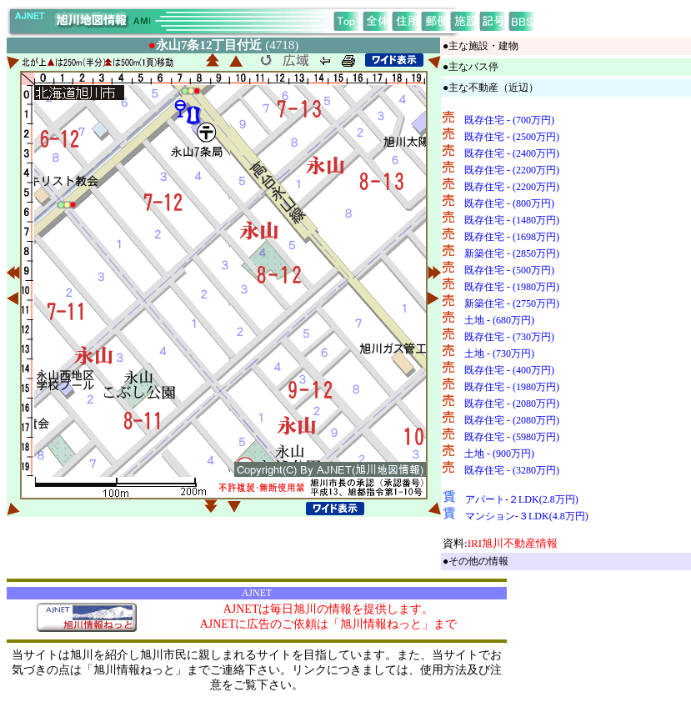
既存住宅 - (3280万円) (511, 470)
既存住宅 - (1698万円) (511, 237)
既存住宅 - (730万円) (509, 337)
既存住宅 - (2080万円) (511, 403)
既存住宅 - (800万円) (509, 203)
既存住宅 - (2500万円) (511, 137)
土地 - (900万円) (499, 453)
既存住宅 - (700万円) (509, 120)
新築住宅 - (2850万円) (511, 253)
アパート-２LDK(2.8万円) (521, 499)
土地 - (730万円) (499, 353)
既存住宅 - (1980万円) (511, 287)
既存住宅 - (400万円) (509, 370)
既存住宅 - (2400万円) (511, 153)
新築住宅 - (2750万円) (511, 303)
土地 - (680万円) (499, 320)
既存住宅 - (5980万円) (511, 437)
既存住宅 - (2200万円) (511, 170)
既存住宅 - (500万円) (509, 270)
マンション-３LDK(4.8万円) (526, 516)
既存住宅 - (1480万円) (511, 220)
